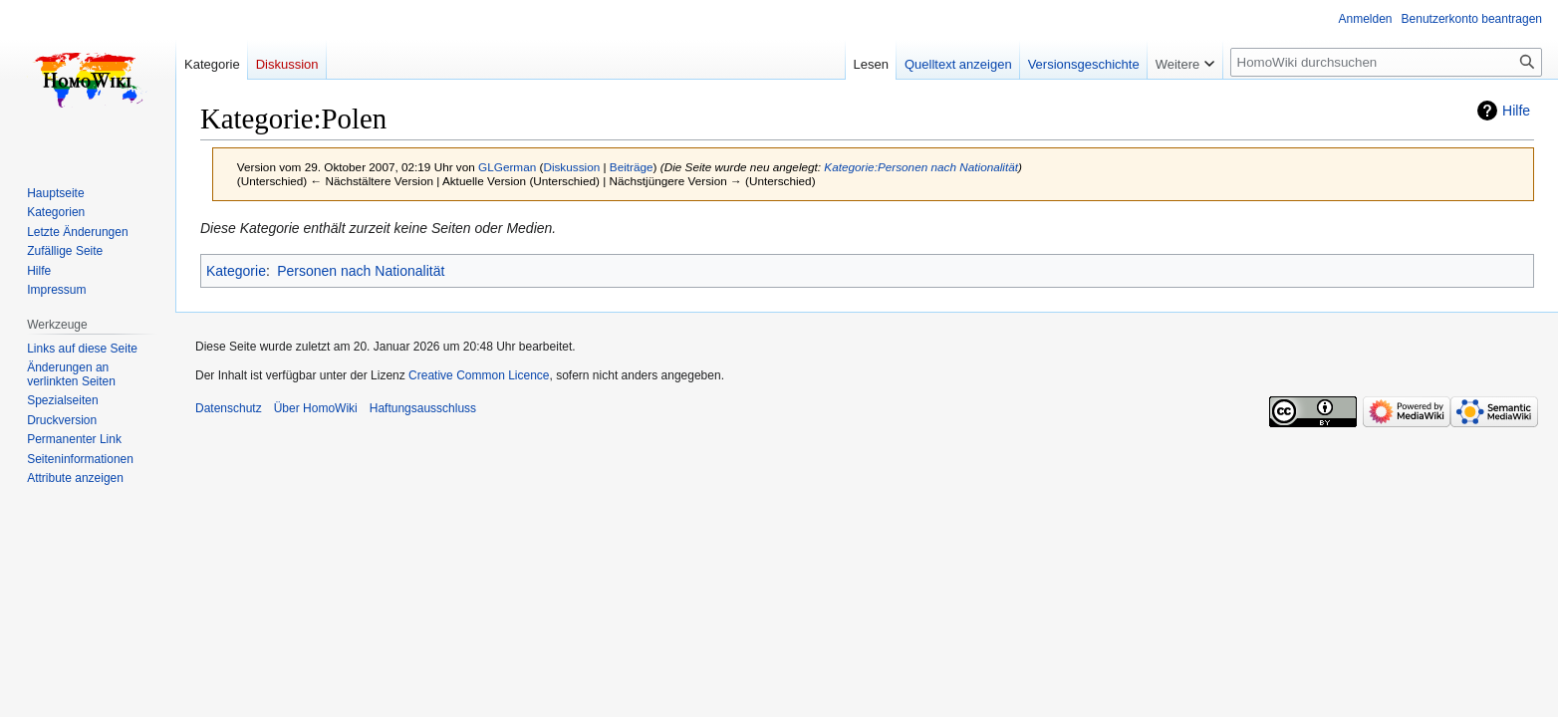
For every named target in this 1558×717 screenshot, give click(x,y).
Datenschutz (228, 408)
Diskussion (571, 166)
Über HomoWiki (316, 408)
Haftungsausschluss (423, 408)
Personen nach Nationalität (360, 271)
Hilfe (1516, 111)
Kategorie (236, 271)
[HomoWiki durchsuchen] (1386, 62)
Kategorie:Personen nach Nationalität (921, 166)
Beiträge (631, 166)
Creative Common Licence (478, 375)
